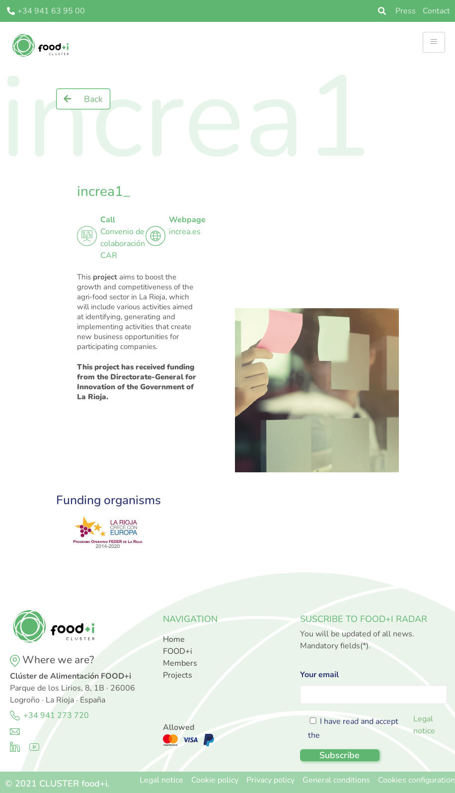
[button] (83, 98)
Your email (373, 684)
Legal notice (424, 724)
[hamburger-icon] (434, 42)
